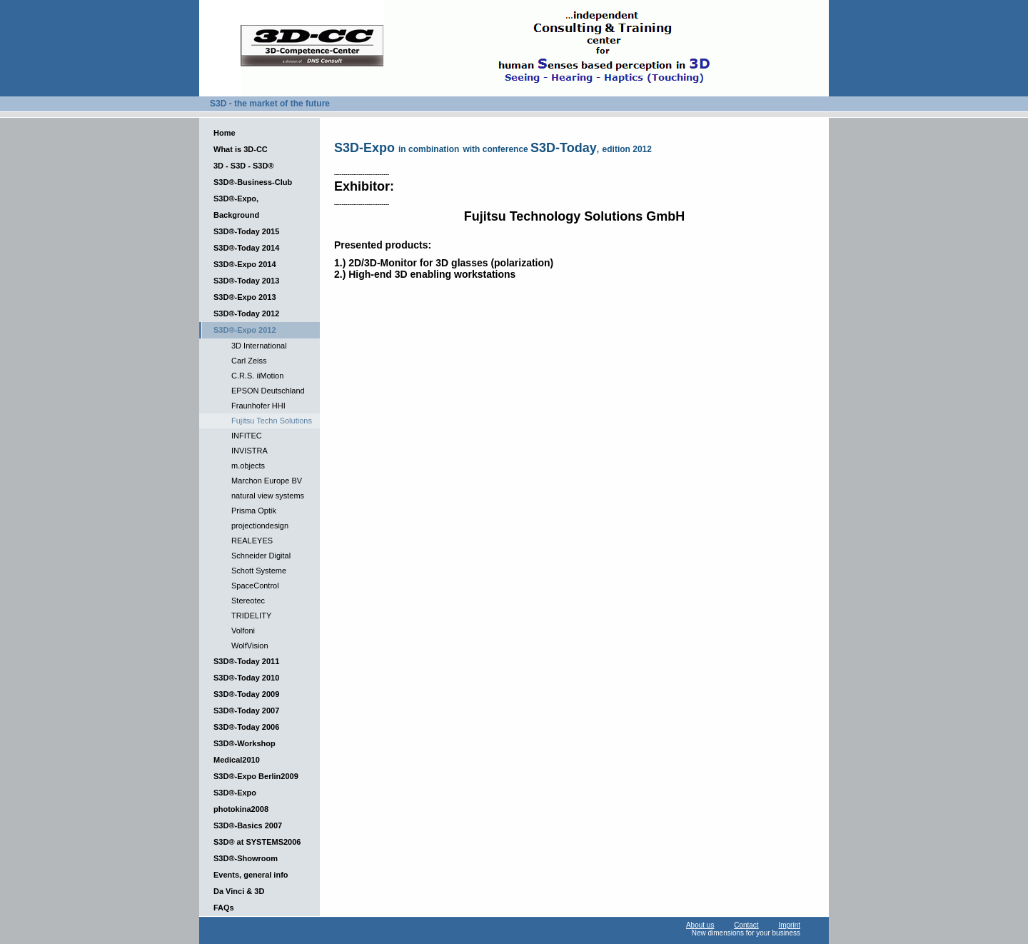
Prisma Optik (253, 510)
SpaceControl (255, 585)
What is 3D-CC (240, 149)
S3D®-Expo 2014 (244, 264)
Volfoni (243, 630)
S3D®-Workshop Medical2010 (244, 751)
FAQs (223, 907)
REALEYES (252, 540)
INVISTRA (249, 450)
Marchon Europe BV (266, 480)
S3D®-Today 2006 (246, 727)
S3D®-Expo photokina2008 (240, 800)
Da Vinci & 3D (238, 891)
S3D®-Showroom (245, 858)
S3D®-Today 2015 (246, 231)
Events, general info (250, 874)
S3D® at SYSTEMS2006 (257, 842)
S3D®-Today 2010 (246, 677)
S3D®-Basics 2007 (247, 825)
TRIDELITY (251, 615)
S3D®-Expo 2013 (244, 297)
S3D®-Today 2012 (246, 313)
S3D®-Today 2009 (246, 694)
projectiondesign (259, 525)
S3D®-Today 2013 (246, 280)
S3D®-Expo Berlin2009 (255, 776)
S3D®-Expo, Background (236, 206)
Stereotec (248, 600)
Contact (746, 925)
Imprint (789, 925)
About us (700, 925)
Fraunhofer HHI (258, 405)
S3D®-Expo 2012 (244, 330)
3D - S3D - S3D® (243, 165)
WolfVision (249, 645)
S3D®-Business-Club (252, 182)
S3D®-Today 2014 (246, 247)
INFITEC (246, 435)
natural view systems (267, 495)
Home (224, 133)
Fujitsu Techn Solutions (271, 420)
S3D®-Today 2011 (246, 661)
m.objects (248, 465)
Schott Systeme (258, 570)
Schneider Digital (261, 555)
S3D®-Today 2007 (246, 710)
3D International (259, 345)
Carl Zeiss (249, 360)
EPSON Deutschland (268, 390)
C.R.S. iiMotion (257, 375)
